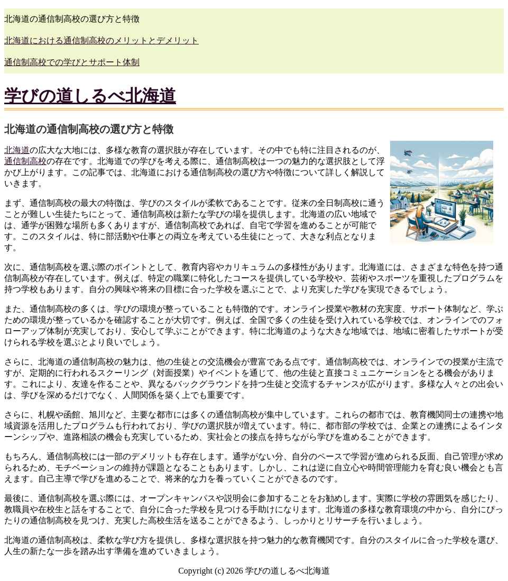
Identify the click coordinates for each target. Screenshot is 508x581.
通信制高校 (25, 161)
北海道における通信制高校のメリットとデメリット (101, 40)
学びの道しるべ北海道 (90, 95)
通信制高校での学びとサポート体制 (72, 62)
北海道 (17, 150)
